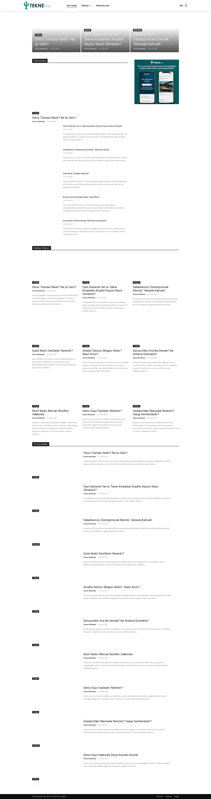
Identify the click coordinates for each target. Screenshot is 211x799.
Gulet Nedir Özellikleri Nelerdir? (76, 173)
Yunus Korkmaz (38, 121)
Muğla (176, 796)
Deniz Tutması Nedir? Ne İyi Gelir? (54, 117)
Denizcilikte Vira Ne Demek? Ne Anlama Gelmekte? (85, 221)
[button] (183, 5)
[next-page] (38, 785)
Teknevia (159, 796)
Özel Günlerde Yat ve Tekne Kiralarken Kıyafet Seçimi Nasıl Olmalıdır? (93, 126)
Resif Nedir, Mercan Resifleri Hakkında (108, 654)
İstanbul (137, 406)
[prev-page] (34, 785)
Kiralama (137, 30)
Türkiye (38, 35)
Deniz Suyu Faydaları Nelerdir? (102, 410)
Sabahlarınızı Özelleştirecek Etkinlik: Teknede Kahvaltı (86, 150)
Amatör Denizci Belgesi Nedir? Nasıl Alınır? (81, 197)
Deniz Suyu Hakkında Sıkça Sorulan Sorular (111, 755)
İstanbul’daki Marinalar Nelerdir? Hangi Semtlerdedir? (153, 412)
